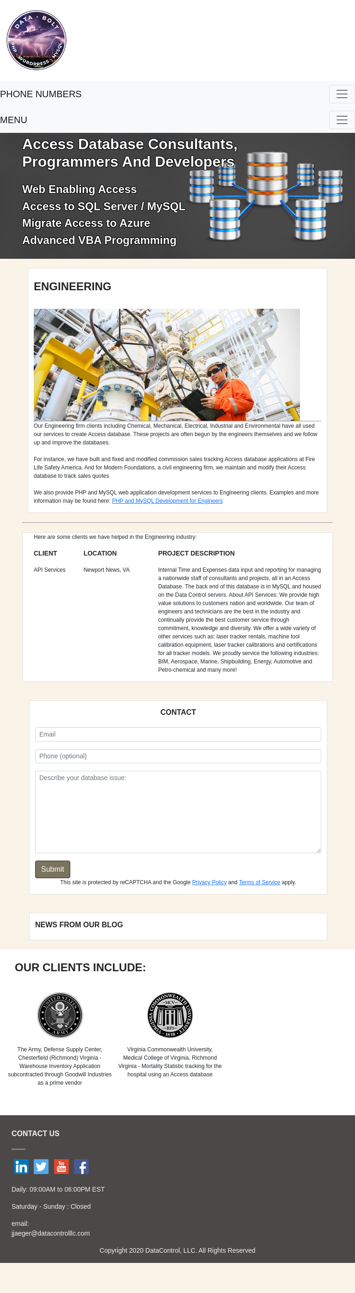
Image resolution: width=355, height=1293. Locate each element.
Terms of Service (259, 882)
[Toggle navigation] (342, 94)
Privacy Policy (209, 882)
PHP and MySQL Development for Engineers (167, 501)
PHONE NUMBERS (41, 94)
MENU (13, 120)
